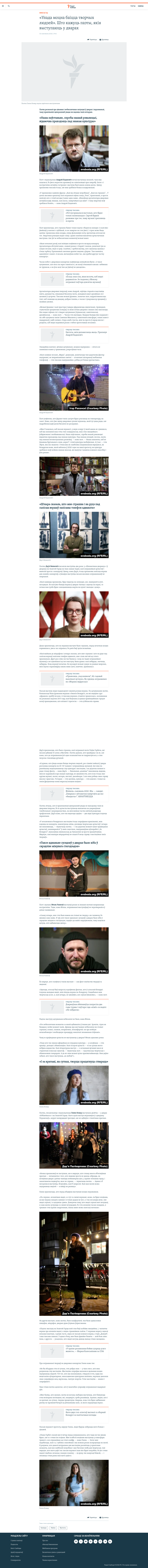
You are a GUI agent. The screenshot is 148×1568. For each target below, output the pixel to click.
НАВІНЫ (140, 6)
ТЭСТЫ (132, 6)
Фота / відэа (15, 1556)
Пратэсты (43, 13)
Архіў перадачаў (17, 1552)
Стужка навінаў (16, 1540)
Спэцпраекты (16, 1560)
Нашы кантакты (48, 1556)
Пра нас (45, 1540)
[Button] (92, 39)
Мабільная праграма (50, 1548)
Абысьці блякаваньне (50, 1544)
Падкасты (14, 1544)
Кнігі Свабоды (16, 1548)
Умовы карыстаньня (49, 1560)
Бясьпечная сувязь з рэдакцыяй (53, 1552)
